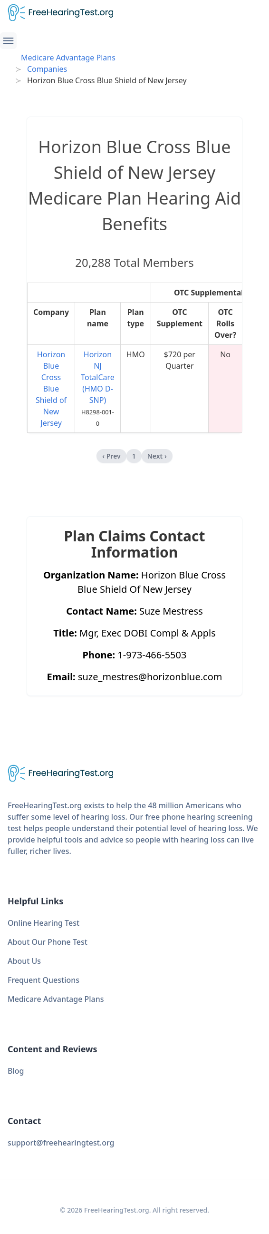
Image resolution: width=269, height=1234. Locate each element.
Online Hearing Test (43, 923)
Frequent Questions (43, 980)
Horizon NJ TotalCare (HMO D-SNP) (98, 377)
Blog (16, 1071)
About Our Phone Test (47, 942)
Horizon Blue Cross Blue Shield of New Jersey (51, 388)
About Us (24, 961)
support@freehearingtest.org (61, 1142)
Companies (47, 69)
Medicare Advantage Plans (68, 57)
